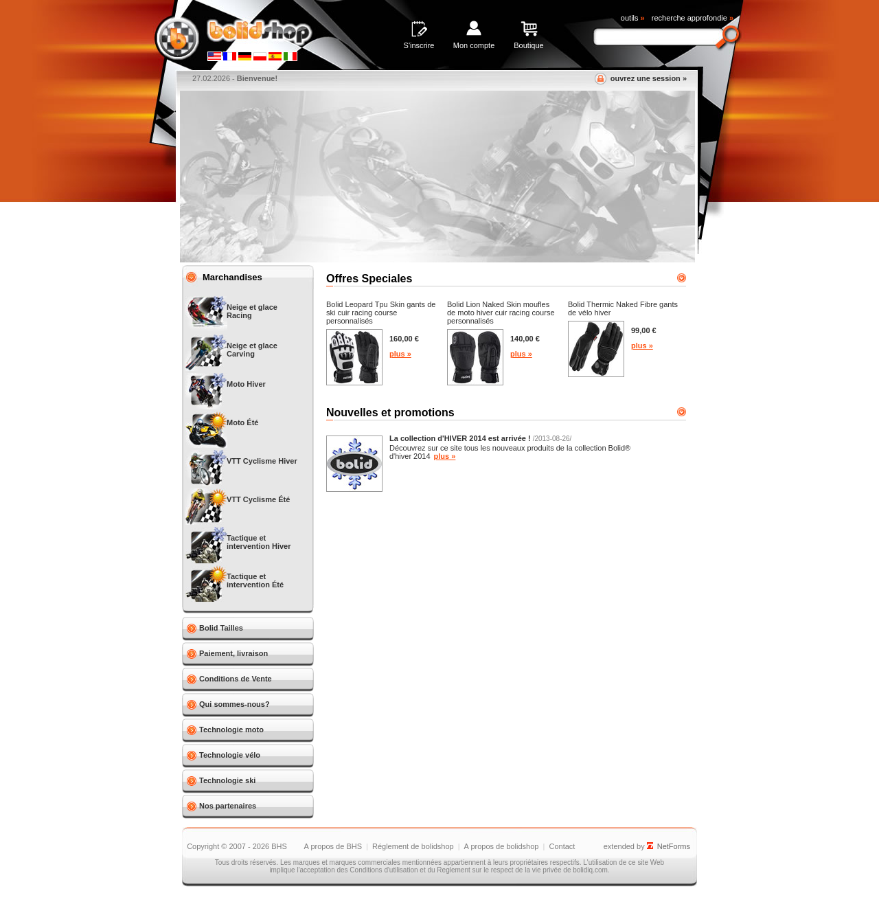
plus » (400, 354)
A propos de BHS (333, 846)
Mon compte (474, 45)
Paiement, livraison (233, 653)
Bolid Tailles (221, 628)
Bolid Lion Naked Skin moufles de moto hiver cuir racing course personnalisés (501, 312)
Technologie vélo (229, 755)
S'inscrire (419, 45)
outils (633, 18)
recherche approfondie (692, 18)
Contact (562, 846)
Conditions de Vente (235, 679)
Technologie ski (227, 780)
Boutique (528, 45)
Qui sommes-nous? (234, 704)
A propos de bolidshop (501, 846)
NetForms (673, 846)
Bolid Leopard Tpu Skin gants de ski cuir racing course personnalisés (380, 312)
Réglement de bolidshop (413, 846)
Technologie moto (231, 729)
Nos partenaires (227, 806)
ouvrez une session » (648, 78)
